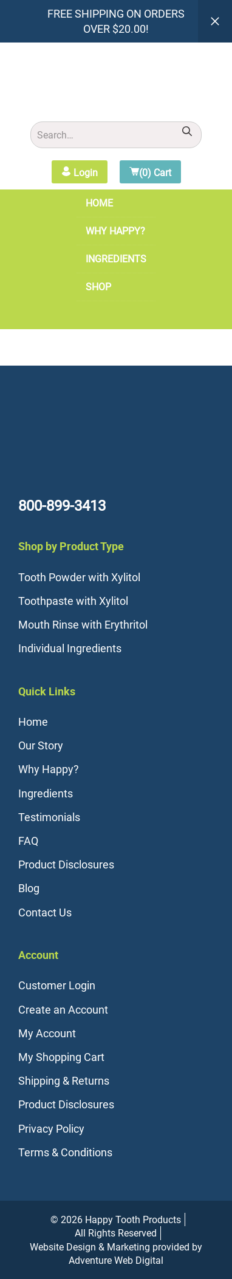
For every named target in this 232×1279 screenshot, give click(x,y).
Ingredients (116, 258)
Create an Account (63, 1009)
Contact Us (45, 912)
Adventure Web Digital (116, 1260)
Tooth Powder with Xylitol (79, 577)
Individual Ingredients (69, 648)
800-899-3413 (62, 505)
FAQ (28, 840)
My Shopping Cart (61, 1056)
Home (99, 203)
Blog (28, 888)
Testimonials (49, 817)
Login (79, 172)
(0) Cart (150, 172)
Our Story (40, 745)
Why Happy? (115, 230)
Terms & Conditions (65, 1152)
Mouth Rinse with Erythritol (83, 624)
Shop (98, 286)
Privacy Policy (51, 1128)
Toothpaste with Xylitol (73, 600)
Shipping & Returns (63, 1080)
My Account (47, 1033)
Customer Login (56, 985)
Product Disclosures (66, 864)
